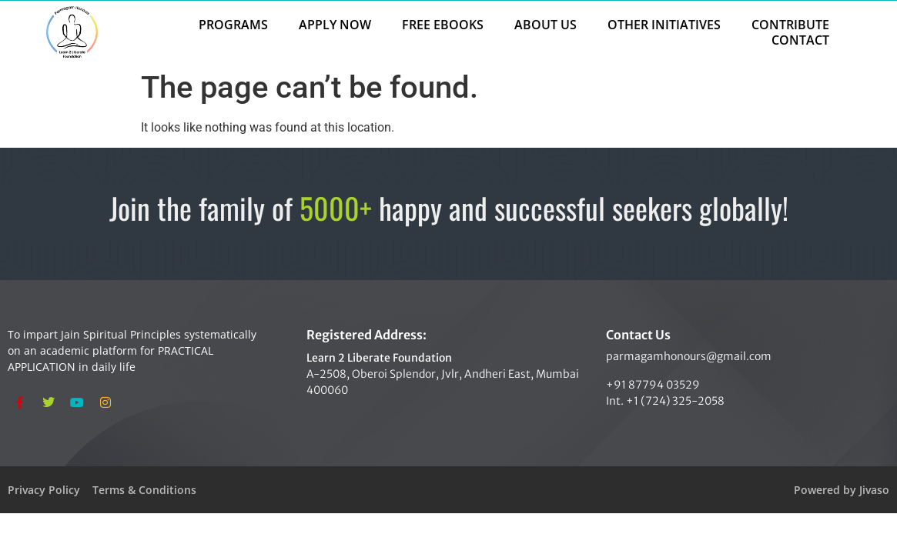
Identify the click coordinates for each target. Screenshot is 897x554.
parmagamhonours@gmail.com (688, 356)
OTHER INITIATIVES (664, 24)
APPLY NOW (335, 24)
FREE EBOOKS (443, 24)
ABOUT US (545, 24)
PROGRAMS (233, 24)
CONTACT (800, 40)
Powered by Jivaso (841, 489)
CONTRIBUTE (790, 24)
